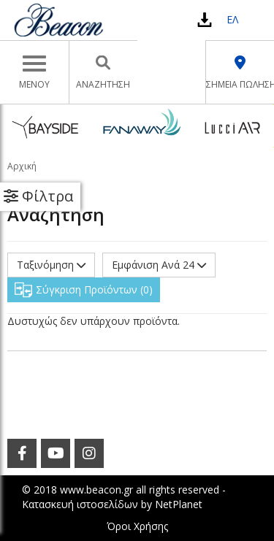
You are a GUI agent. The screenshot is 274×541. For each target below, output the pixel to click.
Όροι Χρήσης (137, 526)
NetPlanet (178, 504)
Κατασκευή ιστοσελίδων (80, 504)
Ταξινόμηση (51, 265)
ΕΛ (232, 19)
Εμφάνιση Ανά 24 (159, 265)
